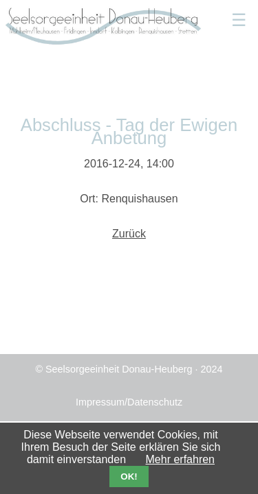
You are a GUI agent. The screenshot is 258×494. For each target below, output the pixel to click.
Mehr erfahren (180, 459)
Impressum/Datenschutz (129, 402)
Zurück (129, 233)
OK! (128, 476)
